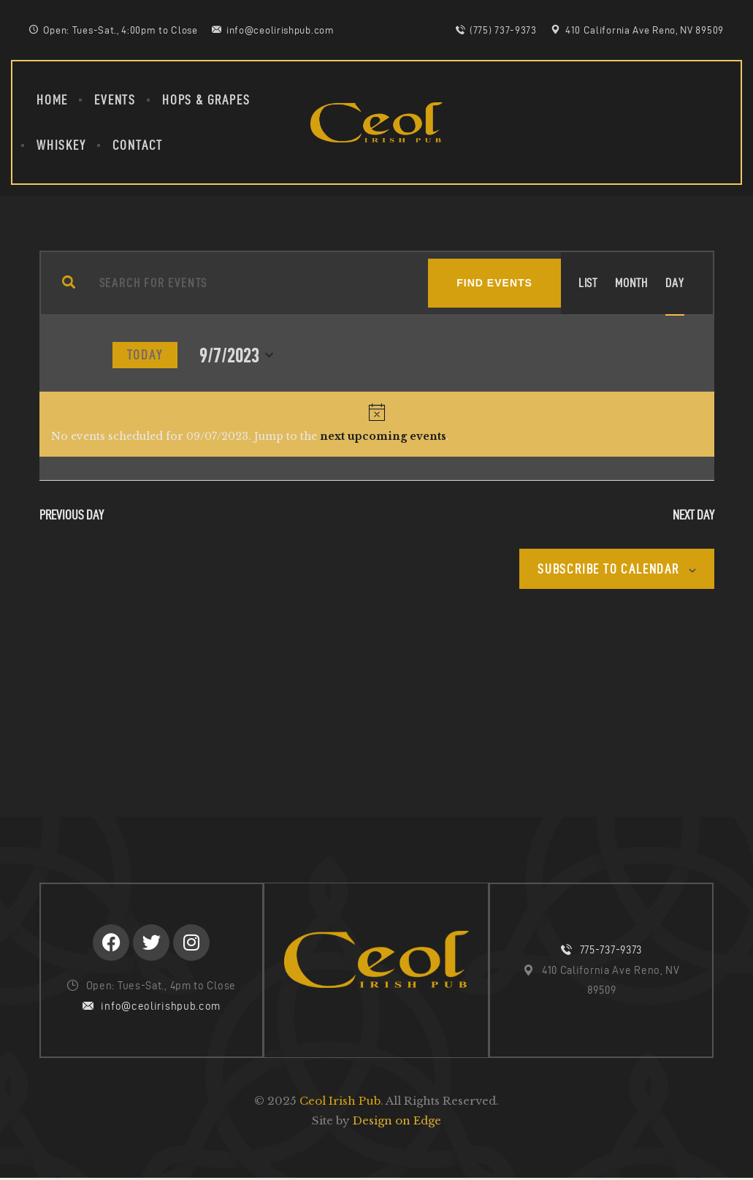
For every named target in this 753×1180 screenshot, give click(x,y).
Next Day (693, 515)
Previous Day (71, 515)
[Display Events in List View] (587, 283)
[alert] (376, 424)
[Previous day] (48, 355)
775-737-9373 (611, 950)
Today (145, 355)
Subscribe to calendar (608, 569)
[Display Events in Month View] (631, 283)
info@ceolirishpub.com (161, 1007)
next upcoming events (383, 436)
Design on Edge (397, 1122)
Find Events (494, 283)
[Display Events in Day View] (674, 283)
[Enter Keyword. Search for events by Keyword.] (252, 283)
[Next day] (84, 355)
